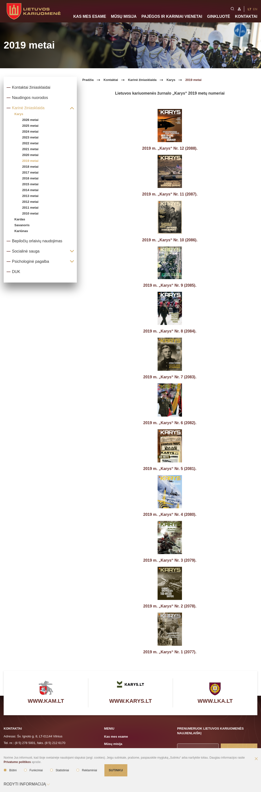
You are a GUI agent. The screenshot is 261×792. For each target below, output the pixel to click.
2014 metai (30, 190)
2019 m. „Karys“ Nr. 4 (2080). (169, 514)
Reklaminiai (87, 770)
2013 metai (30, 196)
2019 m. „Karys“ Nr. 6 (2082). (169, 423)
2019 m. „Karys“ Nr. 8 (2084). (169, 331)
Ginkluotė (218, 16)
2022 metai (30, 143)
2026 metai (30, 120)
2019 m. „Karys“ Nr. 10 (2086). (170, 240)
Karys (171, 80)
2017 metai (30, 172)
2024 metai (30, 131)
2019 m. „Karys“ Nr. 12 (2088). (170, 148)
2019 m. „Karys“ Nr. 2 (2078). (169, 606)
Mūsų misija (124, 16)
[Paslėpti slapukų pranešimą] (256, 759)
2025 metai (30, 125)
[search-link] (232, 8)
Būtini (10, 770)
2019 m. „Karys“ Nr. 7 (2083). (169, 377)
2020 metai (30, 155)
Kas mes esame (89, 16)
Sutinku (116, 770)
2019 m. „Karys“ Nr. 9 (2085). (169, 285)
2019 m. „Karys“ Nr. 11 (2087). (170, 194)
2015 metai (30, 184)
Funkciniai (33, 770)
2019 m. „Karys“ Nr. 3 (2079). (169, 560)
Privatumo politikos (17, 762)
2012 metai (30, 202)
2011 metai (30, 207)
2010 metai (30, 213)
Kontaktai (246, 16)
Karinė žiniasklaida (142, 80)
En (255, 9)
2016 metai (30, 178)
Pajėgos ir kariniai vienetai (171, 16)
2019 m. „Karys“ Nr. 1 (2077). (169, 652)
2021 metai (30, 149)
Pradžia (87, 80)
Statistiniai (59, 770)
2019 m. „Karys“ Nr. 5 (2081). (169, 469)
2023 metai (30, 137)
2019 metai (30, 161)
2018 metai (30, 166)
